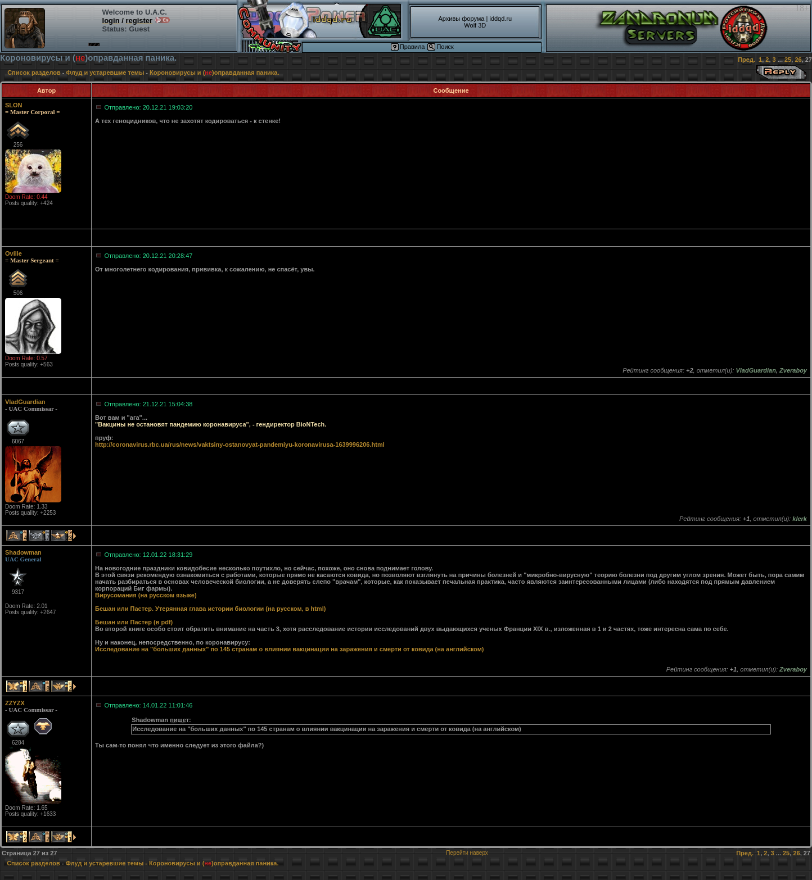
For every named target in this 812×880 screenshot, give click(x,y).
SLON (13, 105)
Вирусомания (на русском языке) (146, 595)
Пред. (746, 59)
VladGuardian (25, 401)
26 (798, 59)
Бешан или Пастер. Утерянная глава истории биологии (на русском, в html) (210, 608)
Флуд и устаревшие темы (105, 72)
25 (787, 59)
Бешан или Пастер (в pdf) (134, 622)
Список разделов (34, 72)
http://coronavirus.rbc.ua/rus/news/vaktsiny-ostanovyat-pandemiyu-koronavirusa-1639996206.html (240, 444)
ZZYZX (15, 703)
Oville (13, 253)
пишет (179, 719)
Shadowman (23, 552)
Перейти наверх (467, 853)
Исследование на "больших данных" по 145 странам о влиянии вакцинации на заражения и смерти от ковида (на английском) (289, 649)
